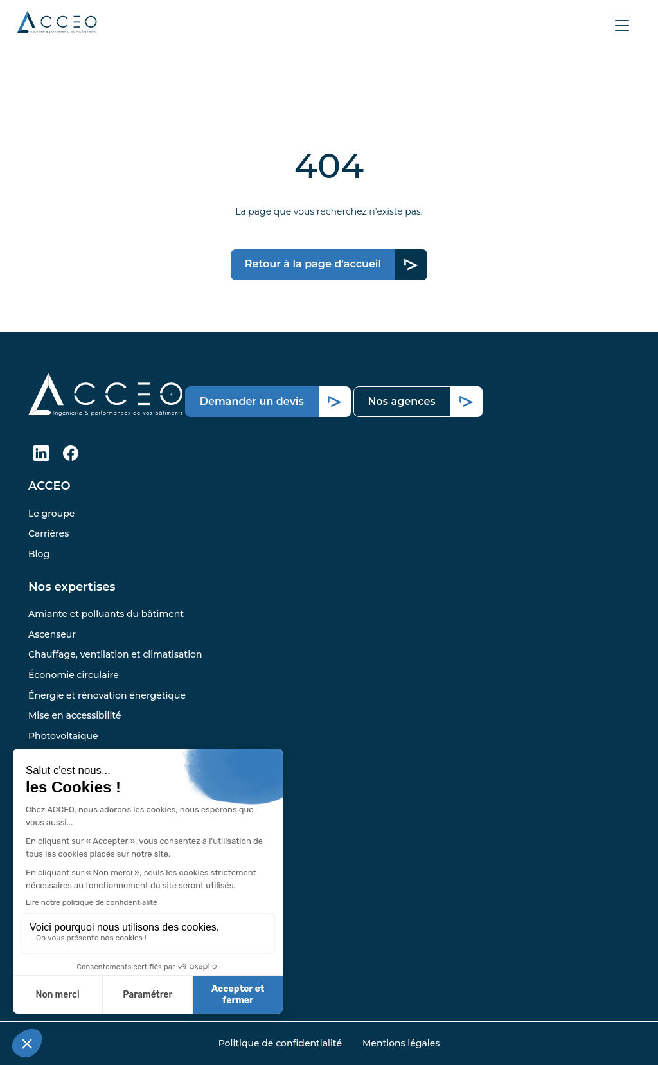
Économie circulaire (73, 675)
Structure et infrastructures (90, 756)
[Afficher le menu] (622, 25)
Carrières (48, 533)
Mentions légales (401, 1043)
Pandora (47, 816)
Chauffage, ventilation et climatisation (115, 654)
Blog (38, 554)
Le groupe (51, 513)
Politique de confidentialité (280, 1043)
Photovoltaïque (63, 736)
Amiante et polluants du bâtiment (106, 614)
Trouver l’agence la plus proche (99, 836)
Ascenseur (52, 634)
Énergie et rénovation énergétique (107, 695)
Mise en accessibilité (74, 715)
